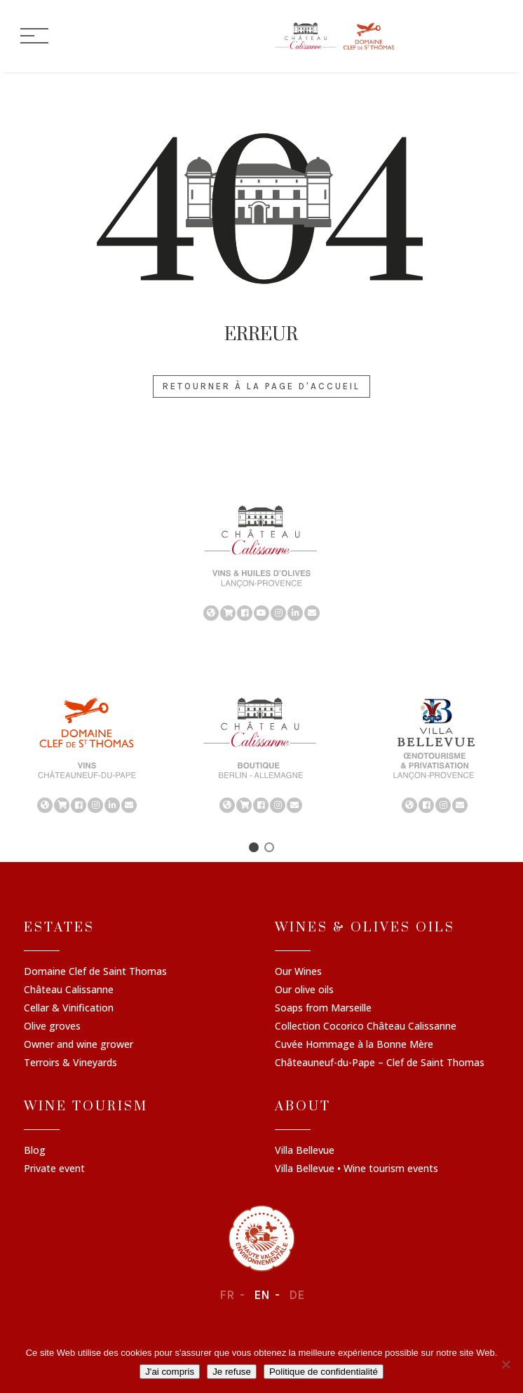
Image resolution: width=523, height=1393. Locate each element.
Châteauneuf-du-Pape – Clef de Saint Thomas (379, 1063)
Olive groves (52, 1026)
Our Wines (298, 972)
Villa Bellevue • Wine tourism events (356, 1169)
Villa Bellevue (304, 1151)
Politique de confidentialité (323, 1371)
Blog (35, 1151)
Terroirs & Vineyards (70, 1063)
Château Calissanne (69, 990)
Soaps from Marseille (323, 1008)
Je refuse (231, 1371)
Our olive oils (304, 990)
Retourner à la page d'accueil (261, 386)
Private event (54, 1169)
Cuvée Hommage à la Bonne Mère (354, 1045)
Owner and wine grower (78, 1045)
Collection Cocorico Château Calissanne (365, 1026)
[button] (254, 847)
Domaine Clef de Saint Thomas (95, 972)
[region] (261, 562)
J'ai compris (169, 1371)
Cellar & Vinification (69, 1008)
